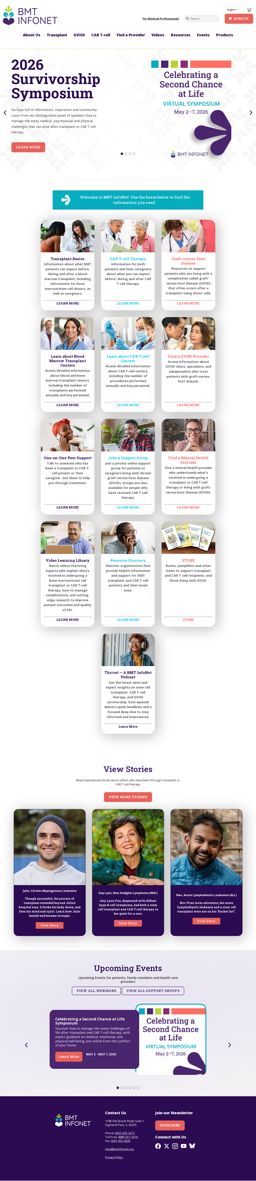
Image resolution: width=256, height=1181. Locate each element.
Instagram (175, 1146)
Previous (4, 113)
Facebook (158, 1146)
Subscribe (170, 1125)
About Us (31, 34)
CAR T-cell (100, 34)
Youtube (183, 1146)
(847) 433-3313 (125, 1133)
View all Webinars (96, 991)
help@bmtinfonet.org (119, 1149)
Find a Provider (131, 34)
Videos (157, 34)
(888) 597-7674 (128, 1137)
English (231, 9)
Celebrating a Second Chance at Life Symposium (90, 1021)
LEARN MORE (67, 303)
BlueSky (192, 1146)
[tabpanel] (128, 107)
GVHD (79, 34)
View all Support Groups (153, 991)
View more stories (128, 797)
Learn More (28, 147)
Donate (241, 18)
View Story (49, 925)
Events (203, 34)
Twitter (166, 1146)
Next (251, 113)
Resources (180, 34)
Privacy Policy (114, 1157)
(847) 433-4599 (120, 1141)
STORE (188, 619)
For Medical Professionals (161, 19)
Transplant (57, 34)
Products (224, 34)
